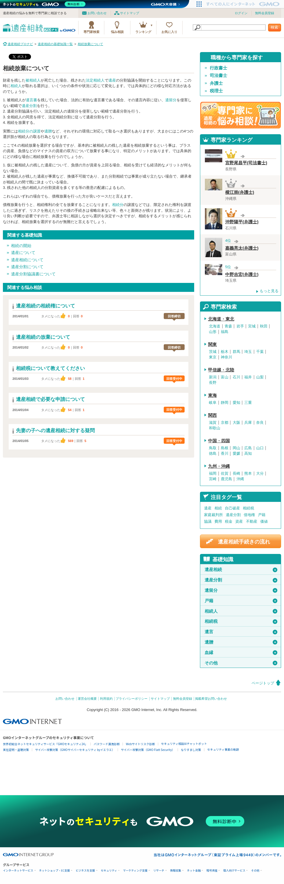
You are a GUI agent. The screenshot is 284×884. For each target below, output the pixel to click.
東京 (212, 357)
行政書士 (218, 68)
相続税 (248, 508)
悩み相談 (117, 32)
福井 (248, 377)
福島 (224, 332)
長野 (212, 383)
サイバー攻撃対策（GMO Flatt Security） (148, 749)
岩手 (240, 326)
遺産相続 (241, 569)
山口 (260, 448)
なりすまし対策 (191, 749)
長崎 (236, 474)
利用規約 (106, 698)
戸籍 (261, 515)
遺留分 (170, 100)
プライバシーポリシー (132, 698)
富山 (224, 377)
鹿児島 (226, 479)
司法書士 (218, 75)
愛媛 (236, 454)
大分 (260, 474)
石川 (236, 377)
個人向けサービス (234, 870)
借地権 (249, 515)
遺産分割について (27, 266)
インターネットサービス (18, 870)
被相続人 (33, 80)
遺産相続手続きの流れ (244, 542)
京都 (224, 423)
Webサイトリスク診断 (140, 744)
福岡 (212, 474)
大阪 (236, 423)
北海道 (214, 326)
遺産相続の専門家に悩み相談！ (240, 115)
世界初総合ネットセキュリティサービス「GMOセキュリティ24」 (45, 744)
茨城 (212, 352)
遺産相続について (27, 259)
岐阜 (212, 403)
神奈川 (226, 357)
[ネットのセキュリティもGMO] (44, 4)
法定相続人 (95, 80)
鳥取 (212, 448)
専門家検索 (91, 32)
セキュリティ (109, 870)
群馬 (236, 352)
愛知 (236, 403)
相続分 (117, 204)
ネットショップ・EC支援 (54, 870)
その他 (241, 663)
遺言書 (31, 100)
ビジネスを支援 (85, 870)
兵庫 (248, 423)
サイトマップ (129, 13)
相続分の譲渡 (29, 131)
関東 (212, 344)
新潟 (212, 377)
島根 (224, 448)
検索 (274, 27)
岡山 (236, 448)
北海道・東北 (221, 319)
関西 (212, 415)
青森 (228, 326)
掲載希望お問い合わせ (211, 698)
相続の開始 (21, 245)
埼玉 (248, 352)
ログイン (241, 13)
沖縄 (240, 479)
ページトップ (263, 683)
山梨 (260, 377)
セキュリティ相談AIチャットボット (184, 743)
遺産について (23, 252)
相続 (218, 508)
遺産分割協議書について (33, 274)
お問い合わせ (97, 13)
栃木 (224, 352)
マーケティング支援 (135, 870)
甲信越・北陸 (221, 370)
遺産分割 (29, 106)
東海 (212, 395)
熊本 (248, 474)
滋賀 (212, 423)
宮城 (252, 326)
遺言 (241, 631)
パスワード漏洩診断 (107, 744)
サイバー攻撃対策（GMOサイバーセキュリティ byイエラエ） (75, 749)
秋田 (263, 326)
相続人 (16, 86)
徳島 (212, 454)
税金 (228, 521)
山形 (212, 332)
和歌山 (214, 428)
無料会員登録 (264, 13)
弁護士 (216, 83)
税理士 (216, 91)
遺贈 (48, 131)
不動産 (251, 521)
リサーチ (158, 870)
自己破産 (232, 508)
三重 (248, 403)
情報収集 (175, 870)
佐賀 (224, 474)
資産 (239, 521)
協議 (208, 521)
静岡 (224, 403)
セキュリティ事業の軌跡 (223, 749)
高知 (248, 454)
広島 (248, 448)
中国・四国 (219, 441)
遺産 (112, 80)
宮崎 (212, 479)
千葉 (260, 352)
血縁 (241, 652)
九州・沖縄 (219, 466)
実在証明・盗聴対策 (16, 749)
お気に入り (169, 32)
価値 (264, 521)
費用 (218, 521)
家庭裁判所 (213, 515)
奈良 (260, 423)
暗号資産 (211, 870)
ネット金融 (194, 870)
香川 (224, 454)
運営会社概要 (87, 698)
